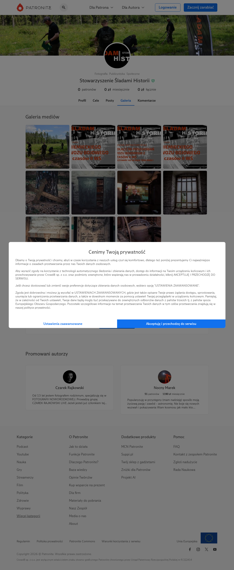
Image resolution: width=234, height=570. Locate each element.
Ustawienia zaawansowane (62, 324)
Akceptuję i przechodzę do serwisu (171, 324)
